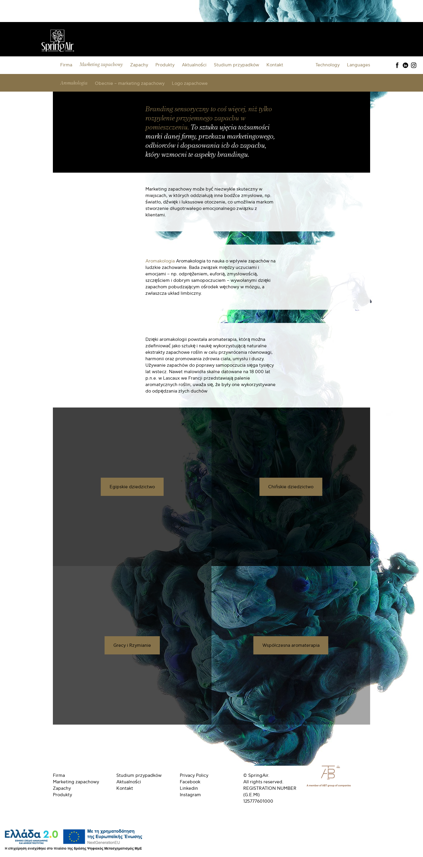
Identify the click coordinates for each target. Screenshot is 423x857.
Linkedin (189, 788)
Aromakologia (74, 83)
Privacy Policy (194, 775)
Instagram (190, 794)
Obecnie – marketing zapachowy (129, 83)
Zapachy (139, 65)
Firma (66, 65)
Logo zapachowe (190, 83)
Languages (358, 65)
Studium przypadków (236, 65)
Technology (327, 65)
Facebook (190, 781)
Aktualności (194, 65)
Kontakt (274, 65)
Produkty (164, 65)
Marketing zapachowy (101, 65)
